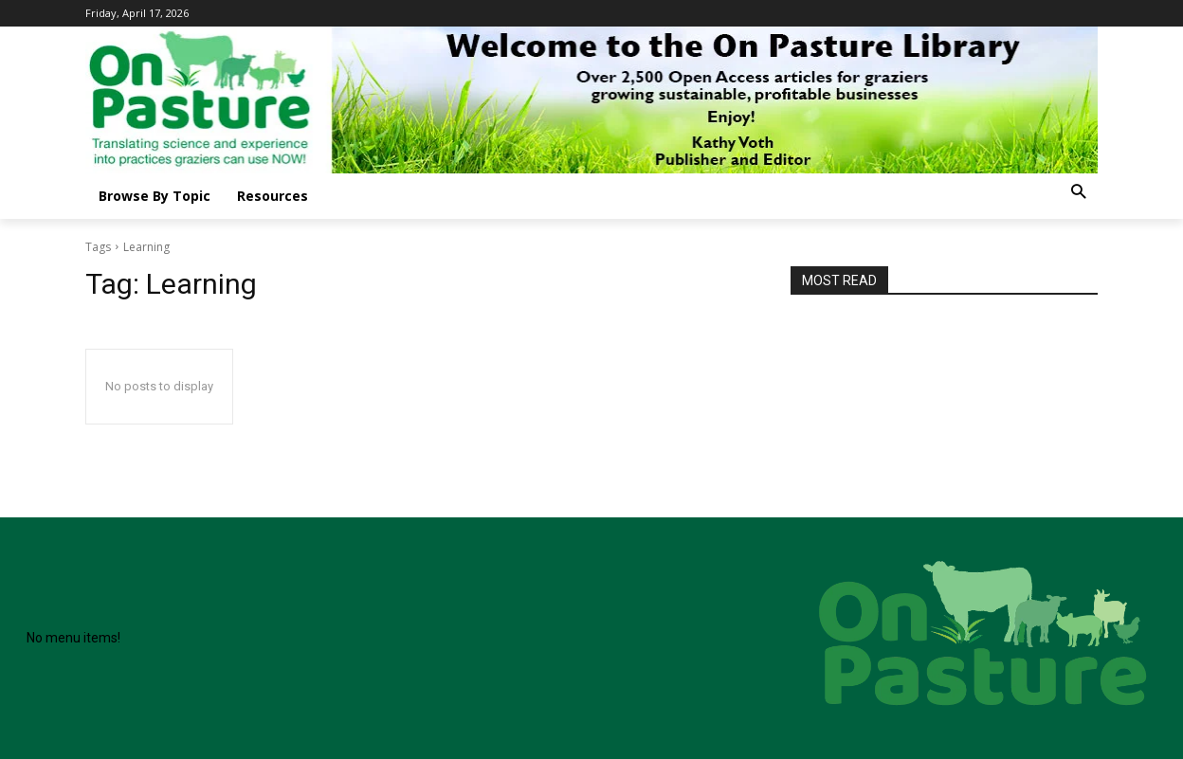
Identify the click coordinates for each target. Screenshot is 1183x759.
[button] (1078, 192)
